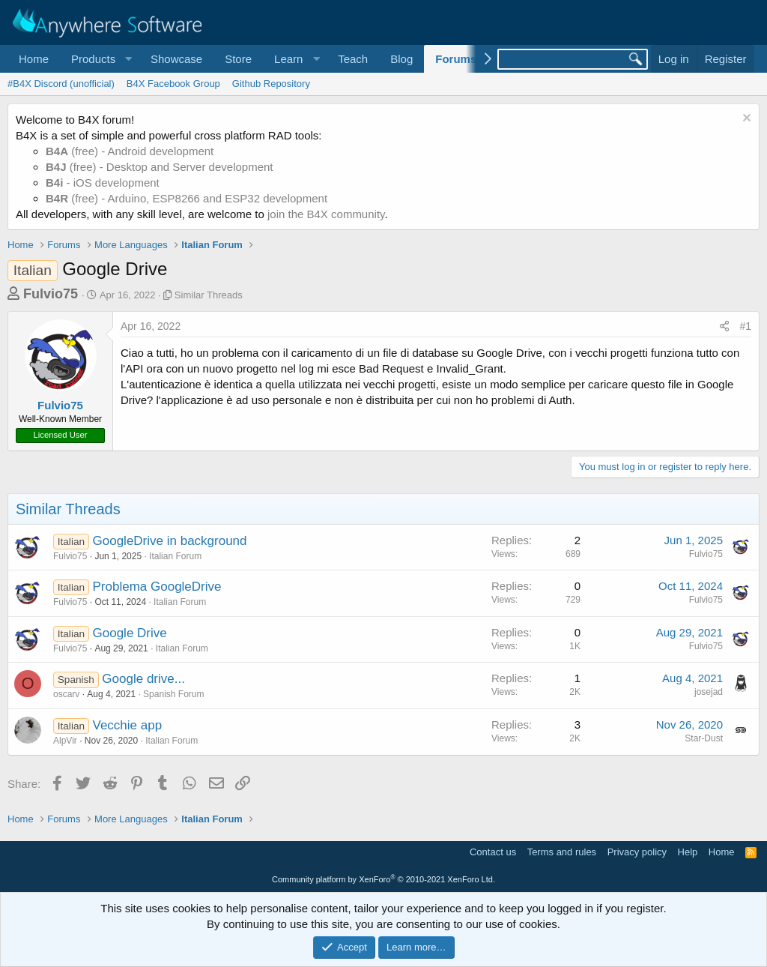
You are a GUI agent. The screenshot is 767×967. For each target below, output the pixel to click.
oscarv (66, 694)
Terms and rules (561, 852)
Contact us (493, 852)
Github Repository (271, 83)
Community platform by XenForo (383, 879)
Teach (353, 58)
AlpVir (65, 740)
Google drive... (143, 679)
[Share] (724, 327)
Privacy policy (637, 852)
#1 (745, 326)
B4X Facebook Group (173, 83)
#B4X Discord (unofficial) (61, 83)
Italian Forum (175, 556)
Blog (401, 58)
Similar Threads (209, 295)
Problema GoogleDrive (157, 586)
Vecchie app (128, 725)
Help (688, 852)
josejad (708, 692)
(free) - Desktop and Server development (159, 166)
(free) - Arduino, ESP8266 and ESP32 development (186, 198)
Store (238, 58)
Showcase (176, 58)
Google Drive (130, 633)
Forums (455, 58)
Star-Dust (704, 738)
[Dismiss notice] (745, 119)
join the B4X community (325, 214)
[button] (99, 59)
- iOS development (103, 182)
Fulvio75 (50, 293)
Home (34, 58)
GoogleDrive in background (170, 541)
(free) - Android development (129, 151)
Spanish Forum (173, 694)
